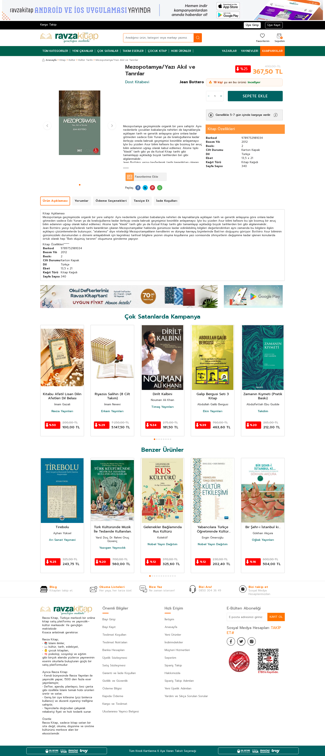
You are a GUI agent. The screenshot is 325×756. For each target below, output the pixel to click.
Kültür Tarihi (85, 60)
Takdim (263, 411)
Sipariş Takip (173, 665)
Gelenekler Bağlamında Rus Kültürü (162, 529)
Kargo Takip (48, 24)
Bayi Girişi (108, 619)
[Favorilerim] (262, 38)
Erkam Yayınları (112, 411)
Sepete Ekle (255, 96)
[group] (79, 123)
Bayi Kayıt (109, 627)
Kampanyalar (272, 51)
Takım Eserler (133, 51)
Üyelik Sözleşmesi (114, 658)
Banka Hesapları (113, 650)
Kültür (72, 60)
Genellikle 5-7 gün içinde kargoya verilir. (243, 115)
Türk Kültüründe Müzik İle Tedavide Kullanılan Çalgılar (112, 529)
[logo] (69, 38)
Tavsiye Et (141, 201)
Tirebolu (62, 527)
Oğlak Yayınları (263, 540)
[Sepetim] (279, 38)
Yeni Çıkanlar (82, 51)
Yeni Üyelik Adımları (178, 688)
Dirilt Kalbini (162, 394)
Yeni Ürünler (173, 635)
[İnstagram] (251, 641)
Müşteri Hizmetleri (177, 650)
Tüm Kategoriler (55, 51)
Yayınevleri (249, 51)
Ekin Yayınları (212, 411)
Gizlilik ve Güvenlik (115, 681)
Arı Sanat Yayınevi (62, 540)
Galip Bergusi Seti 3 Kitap (212, 396)
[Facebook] (231, 641)
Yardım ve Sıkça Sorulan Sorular (186, 696)
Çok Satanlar (107, 51)
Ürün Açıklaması (55, 201)
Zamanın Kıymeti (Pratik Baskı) (262, 396)
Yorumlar (82, 201)
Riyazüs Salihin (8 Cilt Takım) (112, 396)
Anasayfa (49, 60)
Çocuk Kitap (157, 51)
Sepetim (170, 658)
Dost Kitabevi (137, 82)
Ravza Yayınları (62, 411)
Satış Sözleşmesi (113, 665)
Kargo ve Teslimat (114, 704)
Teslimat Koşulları (114, 635)
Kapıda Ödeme (112, 696)
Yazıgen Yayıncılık (112, 548)
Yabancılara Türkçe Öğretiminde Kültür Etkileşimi (213, 529)
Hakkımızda (172, 673)
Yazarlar (229, 51)
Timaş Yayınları (162, 407)
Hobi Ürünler (181, 51)
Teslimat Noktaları (114, 642)
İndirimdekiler (174, 642)
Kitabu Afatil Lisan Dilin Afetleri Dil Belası (62, 396)
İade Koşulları (166, 201)
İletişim (169, 619)
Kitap (62, 60)
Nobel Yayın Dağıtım (162, 544)
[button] (79, 185)
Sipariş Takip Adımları (179, 681)
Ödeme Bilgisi (112, 688)
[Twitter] (241, 641)
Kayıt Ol (276, 617)
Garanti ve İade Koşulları (119, 673)
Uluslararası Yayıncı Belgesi (120, 711)
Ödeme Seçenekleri (111, 201)
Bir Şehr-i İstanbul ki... (262, 527)
